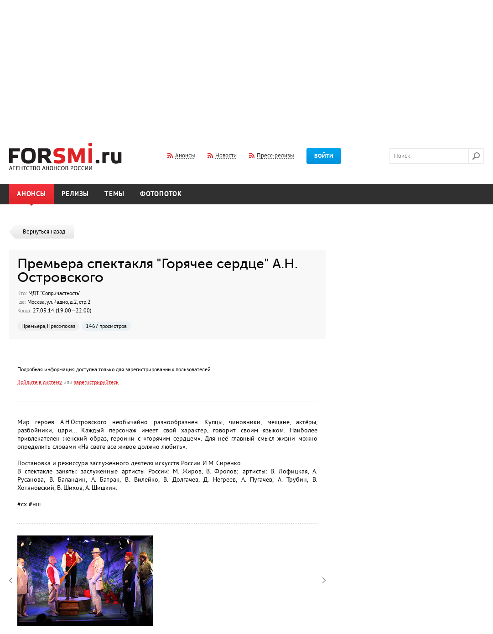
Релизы (75, 194)
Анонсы (31, 194)
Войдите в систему (39, 382)
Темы (114, 194)
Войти (323, 156)
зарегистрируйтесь (96, 382)
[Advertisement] (246, 65)
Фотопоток (161, 194)
